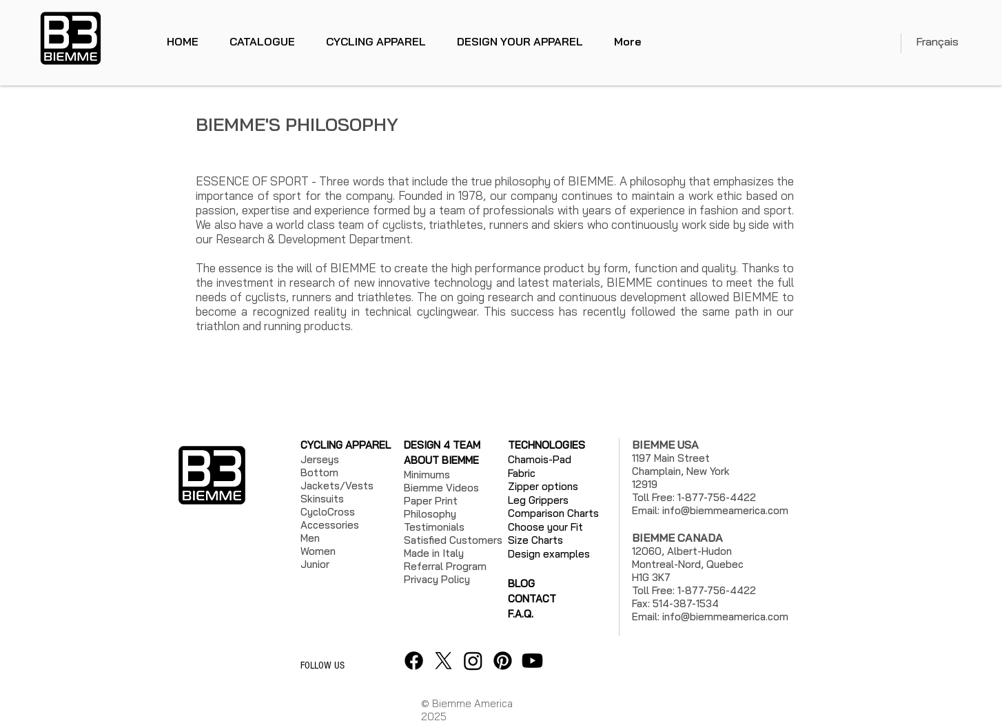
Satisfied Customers (453, 540)
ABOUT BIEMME (441, 460)
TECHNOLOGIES (546, 444)
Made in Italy (434, 553)
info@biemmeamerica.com (725, 510)
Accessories (329, 524)
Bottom (319, 472)
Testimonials (434, 526)
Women (318, 551)
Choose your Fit (545, 526)
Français (937, 41)
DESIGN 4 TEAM (442, 444)
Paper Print (431, 500)
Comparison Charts (553, 513)
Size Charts (535, 540)
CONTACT (532, 598)
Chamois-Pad (539, 459)
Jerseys (319, 459)
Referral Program (445, 566)
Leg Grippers (538, 500)
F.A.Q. (520, 613)
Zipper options (543, 486)
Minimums (427, 474)
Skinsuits (322, 498)
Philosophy (430, 513)
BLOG (521, 583)
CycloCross (327, 511)
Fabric (521, 473)
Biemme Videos (441, 487)
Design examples (549, 553)
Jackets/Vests (337, 485)
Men (310, 537)
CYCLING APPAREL (345, 444)
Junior (314, 564)
